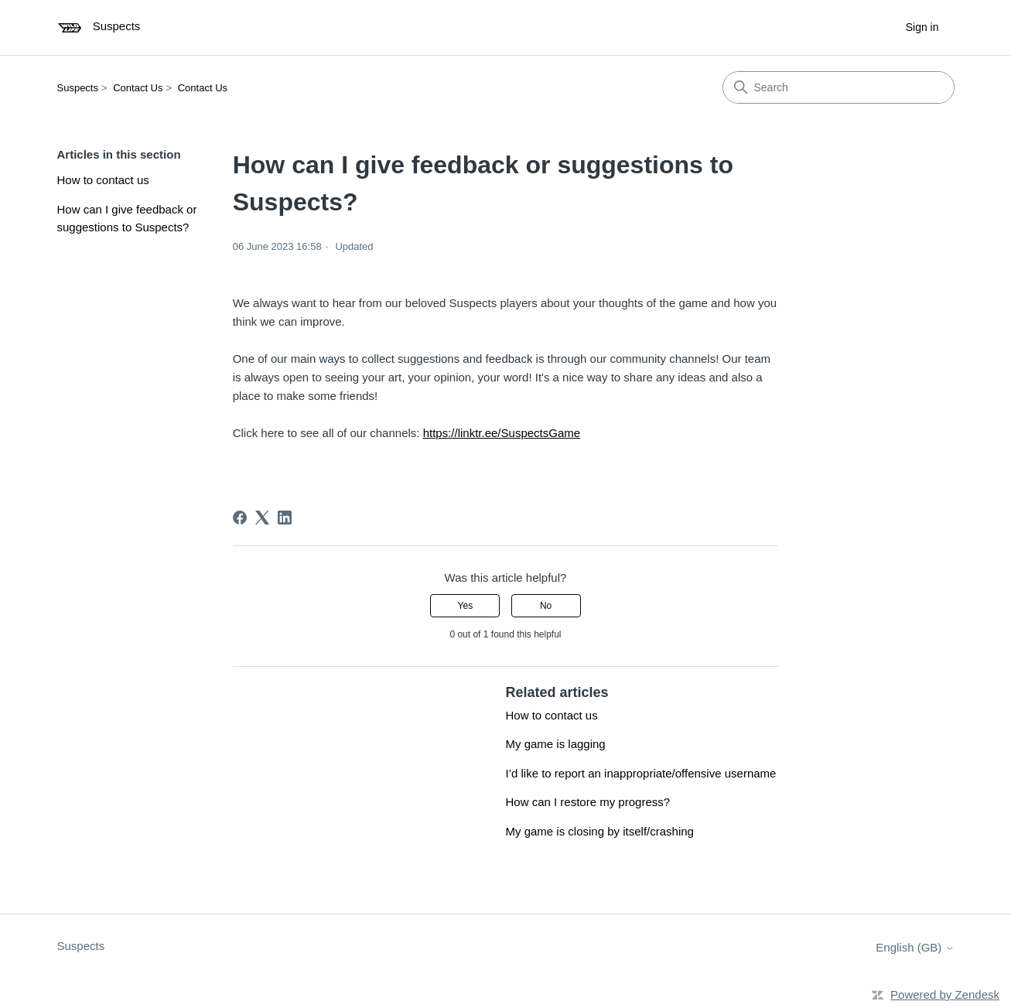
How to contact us (103, 179)
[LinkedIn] (285, 518)
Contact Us (137, 88)
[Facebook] (240, 518)
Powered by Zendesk (944, 994)
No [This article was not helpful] (546, 605)
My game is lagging (555, 743)
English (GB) (915, 947)
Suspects (77, 88)
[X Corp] (262, 518)
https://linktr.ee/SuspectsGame (501, 432)
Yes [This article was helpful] (465, 605)
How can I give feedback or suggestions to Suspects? (127, 218)
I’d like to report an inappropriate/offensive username (640, 773)
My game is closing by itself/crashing (599, 831)
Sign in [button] (922, 27)
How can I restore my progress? (587, 801)
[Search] (838, 87)
